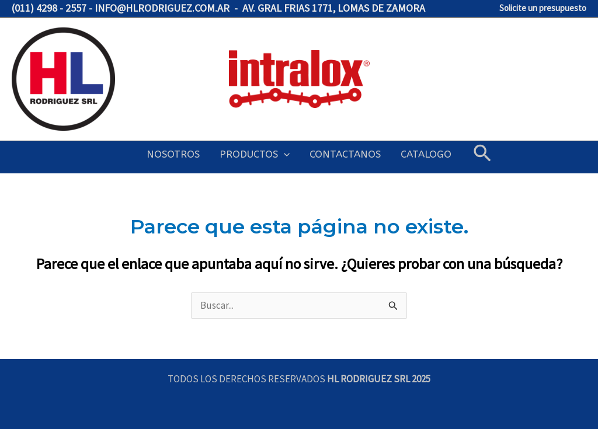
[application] (284, 154)
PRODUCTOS (255, 154)
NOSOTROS (173, 154)
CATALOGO (426, 154)
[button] (482, 154)
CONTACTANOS (345, 154)
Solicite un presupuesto (542, 7)
